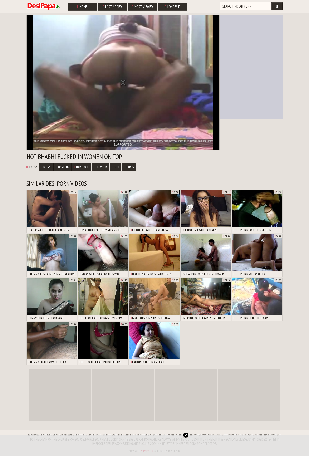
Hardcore (81, 167)
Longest (172, 6)
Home (82, 6)
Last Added (112, 6)
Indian (46, 167)
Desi (115, 167)
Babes (129, 167)
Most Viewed (142, 6)
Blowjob (100, 167)
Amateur (62, 167)
